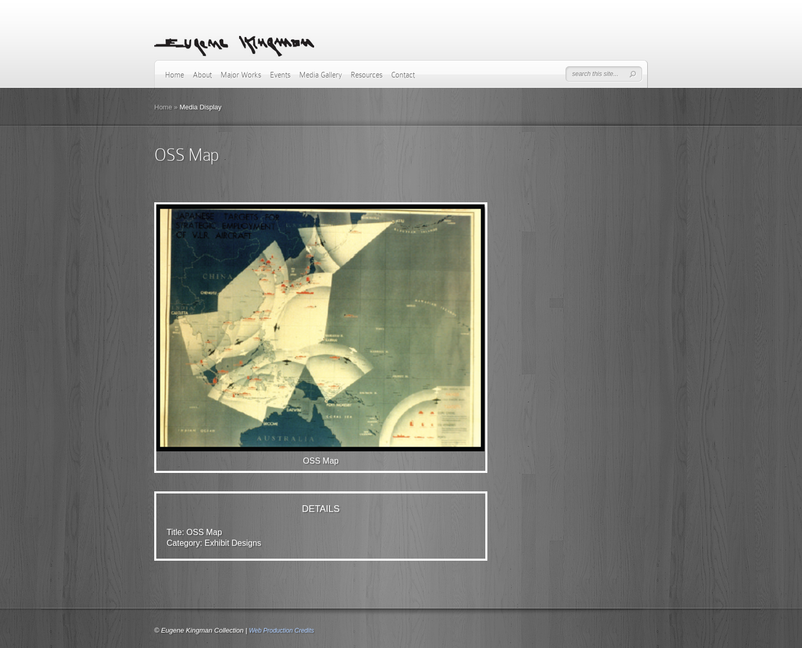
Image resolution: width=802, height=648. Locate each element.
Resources (366, 75)
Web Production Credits (281, 630)
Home (174, 75)
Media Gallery (320, 75)
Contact (403, 75)
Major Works (241, 75)
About (202, 75)
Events (280, 75)
